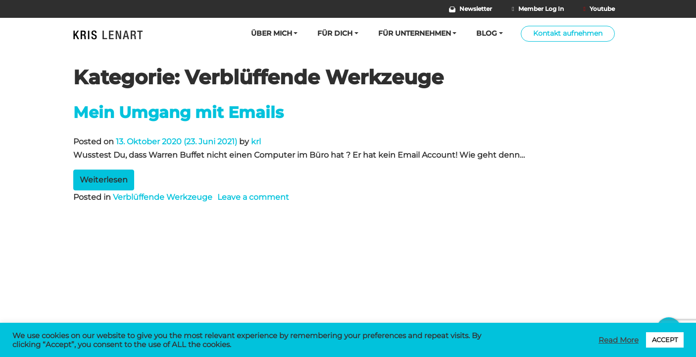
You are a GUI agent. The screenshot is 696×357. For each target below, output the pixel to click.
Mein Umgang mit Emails (178, 112)
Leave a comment (253, 197)
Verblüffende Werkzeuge (162, 197)
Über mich (271, 33)
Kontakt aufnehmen (567, 33)
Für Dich (334, 33)
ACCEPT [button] (665, 340)
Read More (618, 340)
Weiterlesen (104, 179)
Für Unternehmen (414, 33)
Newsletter (471, 9)
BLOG (486, 33)
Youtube (599, 9)
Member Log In (537, 9)
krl (256, 141)
